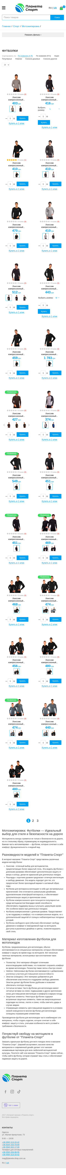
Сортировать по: (9, 56)
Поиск (57, 17)
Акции (56, 56)
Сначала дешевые (32, 59)
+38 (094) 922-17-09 (10, 1147)
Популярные (7, 59)
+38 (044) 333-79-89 (10, 1145)
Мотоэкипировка (30, 26)
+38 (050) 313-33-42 (10, 1142)
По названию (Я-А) (43, 56)
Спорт (16, 26)
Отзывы (21, 94)
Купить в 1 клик (16, 123)
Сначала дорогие (50, 59)
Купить (22, 118)
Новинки (18, 59)
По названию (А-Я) (25, 56)
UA (55, 8)
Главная (6, 26)
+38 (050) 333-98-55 (10, 1152)
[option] (12, 109)
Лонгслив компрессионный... (16, 98)
